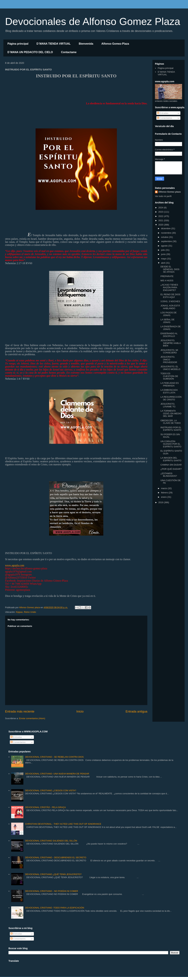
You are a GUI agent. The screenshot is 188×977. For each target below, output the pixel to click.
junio (163, 254)
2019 (161, 502)
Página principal (17, 43)
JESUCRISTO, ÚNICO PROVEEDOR (168, 359)
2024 (161, 207)
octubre (165, 237)
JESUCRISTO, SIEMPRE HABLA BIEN (170, 343)
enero (164, 497)
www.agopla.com (14, 565)
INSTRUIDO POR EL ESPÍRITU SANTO (170, 428)
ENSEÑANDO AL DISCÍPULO (168, 334)
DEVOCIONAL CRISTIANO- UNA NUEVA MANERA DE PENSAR (57, 773)
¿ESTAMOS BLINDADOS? (168, 474)
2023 (161, 212)
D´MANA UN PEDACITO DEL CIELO (30, 52)
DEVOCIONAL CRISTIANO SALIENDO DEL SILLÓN (51, 840)
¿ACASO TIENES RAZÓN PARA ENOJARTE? (169, 287)
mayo (164, 258)
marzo (164, 488)
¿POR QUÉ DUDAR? (171, 469)
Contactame (69, 52)
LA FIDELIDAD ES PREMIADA (169, 384)
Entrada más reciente (19, 711)
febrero (165, 492)
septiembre (167, 241)
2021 (161, 220)
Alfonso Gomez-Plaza (115, 43)
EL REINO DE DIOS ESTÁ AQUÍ (170, 295)
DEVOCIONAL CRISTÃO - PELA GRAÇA (45, 807)
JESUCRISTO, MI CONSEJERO (169, 351)
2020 (161, 224)
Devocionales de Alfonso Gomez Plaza (92, 21)
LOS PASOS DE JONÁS (168, 314)
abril (163, 263)
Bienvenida (86, 43)
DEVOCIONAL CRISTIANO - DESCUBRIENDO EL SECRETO (55, 857)
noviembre (166, 233)
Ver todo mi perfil (163, 196)
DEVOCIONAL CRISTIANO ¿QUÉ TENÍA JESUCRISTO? (53, 874)
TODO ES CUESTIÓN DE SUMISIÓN (169, 376)
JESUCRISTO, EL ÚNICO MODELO (170, 368)
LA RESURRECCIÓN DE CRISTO (170, 398)
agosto (164, 245)
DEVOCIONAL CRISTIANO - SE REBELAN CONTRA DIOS (54, 757)
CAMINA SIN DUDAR (171, 464)
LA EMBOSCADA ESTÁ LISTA (168, 391)
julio (163, 250)
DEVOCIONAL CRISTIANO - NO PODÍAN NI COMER (51, 891)
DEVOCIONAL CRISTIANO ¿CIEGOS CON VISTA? (50, 790)
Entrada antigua (136, 711)
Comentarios (164, 118)
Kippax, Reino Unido (26, 612)
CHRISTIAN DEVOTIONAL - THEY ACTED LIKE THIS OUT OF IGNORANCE (63, 824)
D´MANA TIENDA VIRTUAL (54, 43)
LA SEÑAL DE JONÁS (167, 321)
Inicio (79, 711)
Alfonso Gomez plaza (169, 192)
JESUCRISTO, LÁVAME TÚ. (168, 405)
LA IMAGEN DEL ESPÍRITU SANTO (170, 459)
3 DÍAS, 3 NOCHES (170, 301)
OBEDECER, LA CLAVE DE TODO (170, 421)
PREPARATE (166, 276)
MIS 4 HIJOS (166, 280)
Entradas (163, 113)
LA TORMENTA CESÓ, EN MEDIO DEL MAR (170, 413)
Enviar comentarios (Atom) (32, 718)
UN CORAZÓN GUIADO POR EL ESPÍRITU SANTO (170, 444)
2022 (161, 216)
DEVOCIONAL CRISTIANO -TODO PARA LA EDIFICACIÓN (54, 907)
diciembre (166, 228)
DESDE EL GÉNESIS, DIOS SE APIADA (169, 269)
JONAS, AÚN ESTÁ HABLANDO (170, 307)
